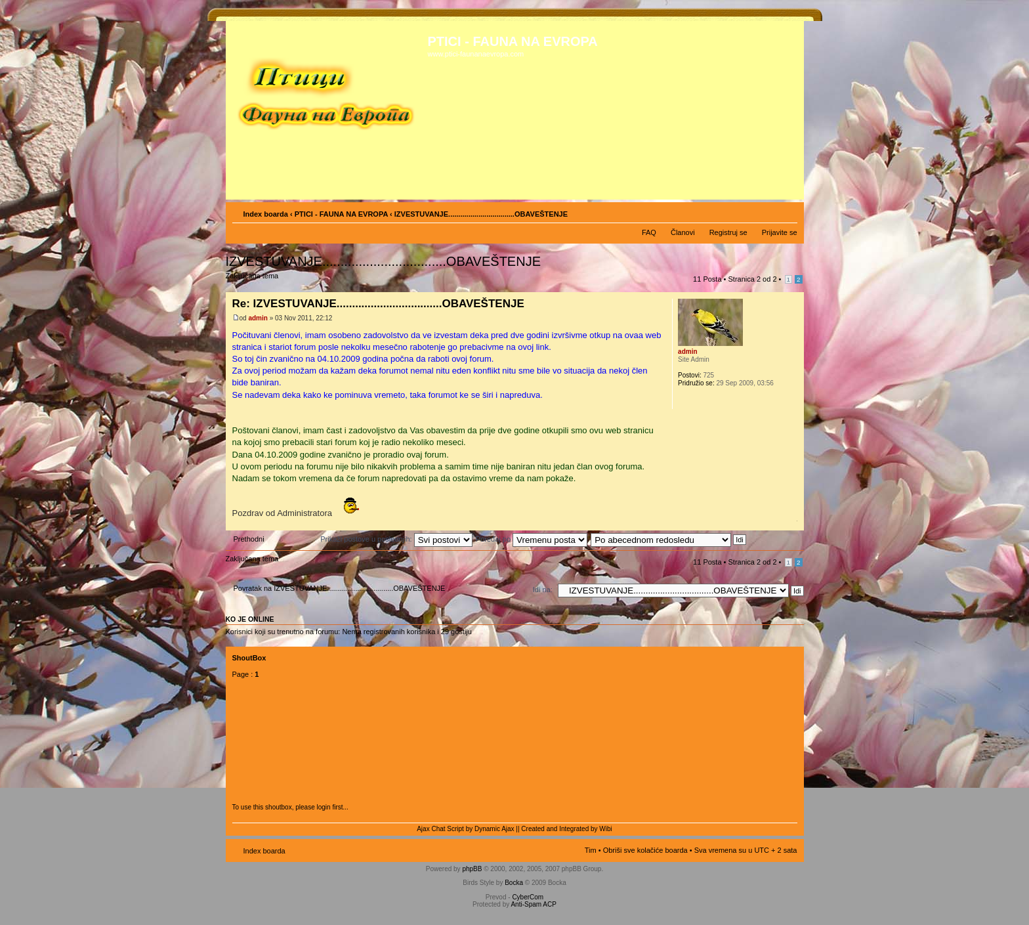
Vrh (793, 523)
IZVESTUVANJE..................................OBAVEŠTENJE (383, 261)
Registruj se (728, 232)
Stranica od (752, 279)
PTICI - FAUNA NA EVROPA (341, 214)
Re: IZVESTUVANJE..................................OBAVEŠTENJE (378, 303)
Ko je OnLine (250, 619)
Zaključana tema (255, 280)
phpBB (472, 868)
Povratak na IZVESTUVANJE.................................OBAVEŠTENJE (340, 588)
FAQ (649, 232)
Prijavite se (779, 232)
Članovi (683, 232)
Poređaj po (531, 539)
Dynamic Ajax (494, 828)
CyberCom (527, 897)
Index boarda (265, 214)
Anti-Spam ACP (533, 904)
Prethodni (249, 539)
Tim (591, 850)
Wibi (605, 828)
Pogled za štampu (768, 211)
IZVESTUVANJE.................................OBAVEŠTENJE (481, 214)
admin (257, 318)
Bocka (514, 882)
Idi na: (543, 589)
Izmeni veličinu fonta (787, 211)
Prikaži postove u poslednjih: (396, 539)
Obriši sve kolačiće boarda (645, 850)
